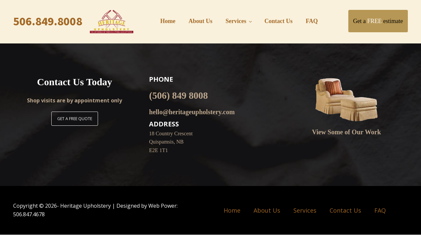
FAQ (312, 21)
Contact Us (278, 21)
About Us (200, 21)
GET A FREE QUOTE (74, 118)
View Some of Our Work (346, 132)
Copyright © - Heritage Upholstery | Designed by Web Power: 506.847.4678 (95, 210)
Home (167, 21)
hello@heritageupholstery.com (192, 112)
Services (236, 21)
